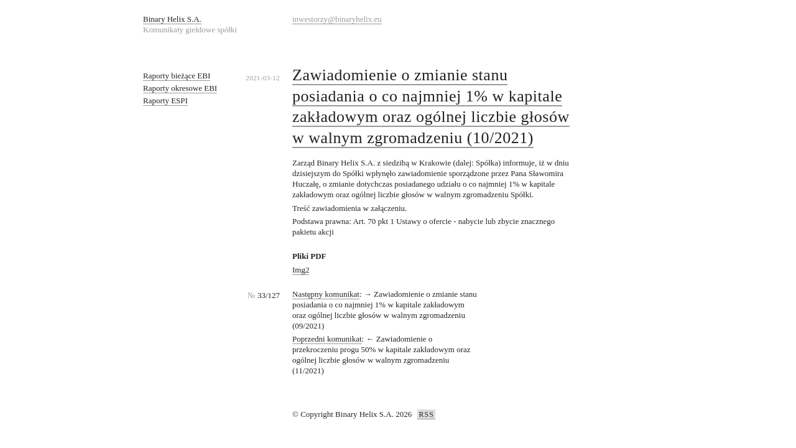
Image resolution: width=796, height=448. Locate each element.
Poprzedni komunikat (327, 338)
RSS (426, 414)
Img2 (300, 269)
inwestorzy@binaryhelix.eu (337, 19)
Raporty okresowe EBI (180, 88)
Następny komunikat (325, 294)
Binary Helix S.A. (172, 19)
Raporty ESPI (165, 100)
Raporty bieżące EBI (176, 75)
